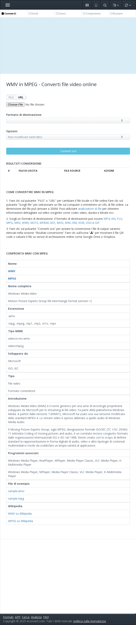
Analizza (36, 617)
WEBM (44, 223)
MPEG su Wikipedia (20, 521)
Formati (8, 617)
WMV (25, 223)
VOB (81, 223)
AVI (113, 219)
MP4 (107, 219)
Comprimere (92, 13)
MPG (9, 223)
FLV (119, 219)
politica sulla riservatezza (89, 621)
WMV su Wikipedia (20, 513)
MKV (17, 223)
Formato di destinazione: (24, 115)
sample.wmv (16, 491)
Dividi (33, 13)
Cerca (25, 617)
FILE (11, 97)
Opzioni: (12, 131)
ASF (52, 223)
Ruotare (116, 13)
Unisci (61, 13)
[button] (87, 4)
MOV (60, 223)
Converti (9, 13)
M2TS (34, 223)
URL (21, 97)
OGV (89, 223)
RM (74, 223)
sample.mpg (16, 498)
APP (17, 617)
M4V (68, 223)
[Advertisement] (68, 46)
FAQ (46, 617)
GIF (97, 223)
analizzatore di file (90, 209)
